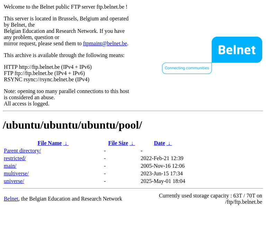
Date (159, 143)
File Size (118, 143)
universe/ (14, 181)
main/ (10, 166)
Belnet (11, 199)
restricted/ (15, 158)
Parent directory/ (22, 151)
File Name (50, 143)
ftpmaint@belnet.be (105, 43)
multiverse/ (16, 173)
